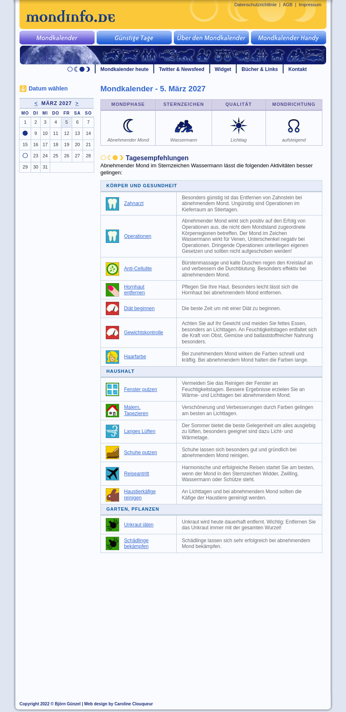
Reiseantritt (136, 474)
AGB (287, 4)
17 (45, 144)
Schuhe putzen (140, 452)
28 (88, 155)
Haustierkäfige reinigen (140, 495)
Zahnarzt (134, 203)
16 (35, 144)
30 (35, 166)
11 (55, 133)
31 (45, 166)
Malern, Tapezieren (136, 410)
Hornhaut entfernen (134, 290)
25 (55, 155)
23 (35, 155)
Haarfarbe (135, 357)
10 (45, 133)
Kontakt (297, 69)
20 (77, 144)
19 (66, 144)
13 (77, 133)
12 (66, 133)
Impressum (310, 4)
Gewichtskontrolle (143, 332)
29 (25, 166)
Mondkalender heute (124, 69)
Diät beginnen (139, 308)
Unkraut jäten (139, 525)
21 (88, 144)
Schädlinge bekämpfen (136, 544)
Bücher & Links (259, 69)
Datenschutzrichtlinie (255, 4)
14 (88, 133)
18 (55, 144)
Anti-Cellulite (138, 269)
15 (25, 144)
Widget (223, 69)
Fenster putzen (140, 389)
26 (66, 155)
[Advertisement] (216, 619)
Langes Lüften (140, 431)
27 (77, 155)
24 (45, 155)
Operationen (137, 236)
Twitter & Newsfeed (181, 69)
